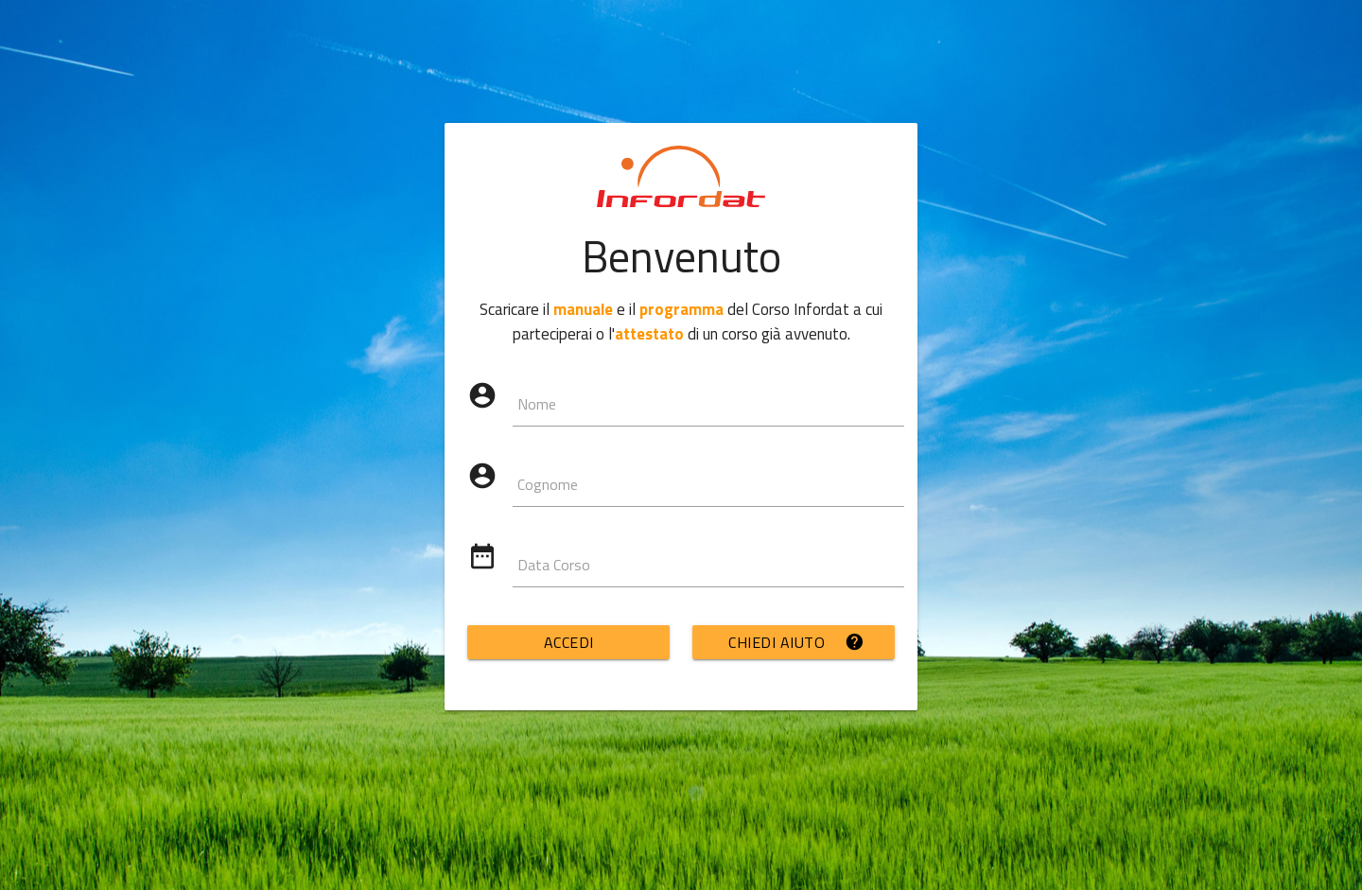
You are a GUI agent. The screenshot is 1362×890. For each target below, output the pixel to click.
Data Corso (553, 564)
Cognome (547, 484)
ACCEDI (569, 642)
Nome (536, 404)
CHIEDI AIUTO (796, 642)
